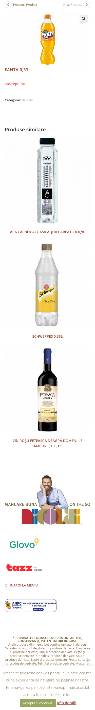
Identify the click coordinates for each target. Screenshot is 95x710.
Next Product (72, 5)
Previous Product (25, 5)
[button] (84, 19)
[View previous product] (8, 4)
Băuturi (27, 100)
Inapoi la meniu (24, 585)
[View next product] (86, 4)
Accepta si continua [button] (38, 703)
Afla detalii (66, 702)
